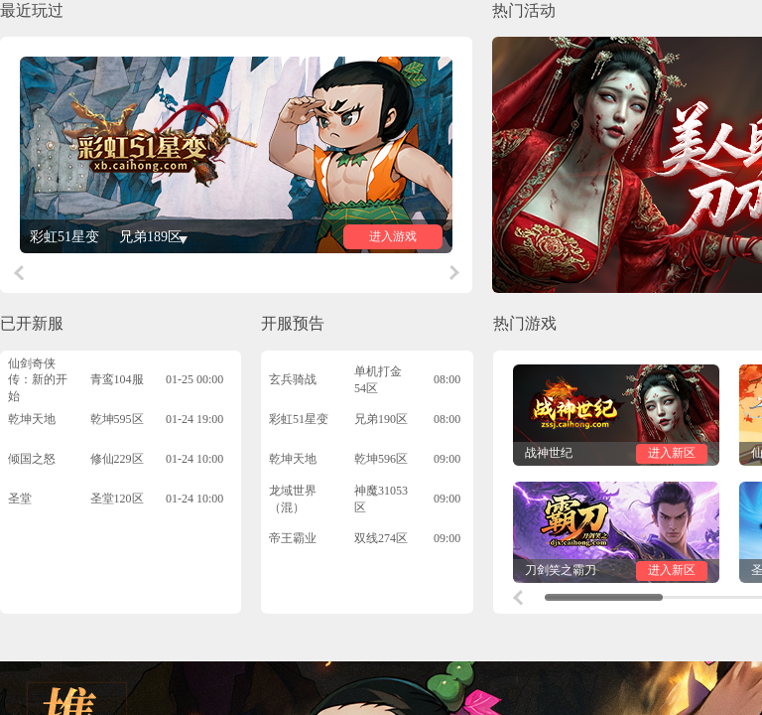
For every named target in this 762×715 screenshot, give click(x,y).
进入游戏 (393, 236)
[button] (19, 272)
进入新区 (672, 453)
